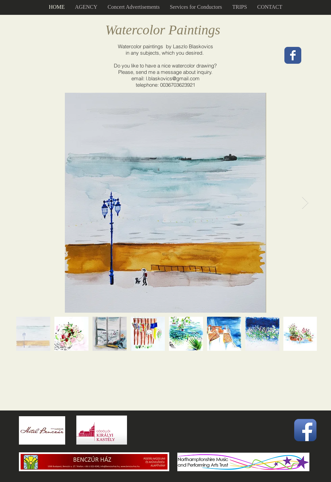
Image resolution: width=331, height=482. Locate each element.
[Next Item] (305, 202)
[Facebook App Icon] (305, 430)
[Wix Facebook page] (292, 55)
